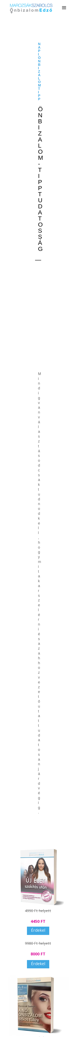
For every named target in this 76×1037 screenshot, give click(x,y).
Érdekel (38, 930)
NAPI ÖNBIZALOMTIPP (39, 71)
